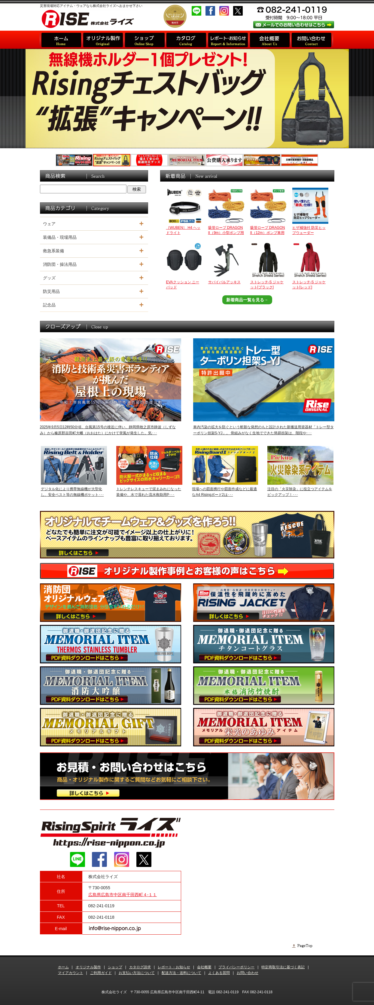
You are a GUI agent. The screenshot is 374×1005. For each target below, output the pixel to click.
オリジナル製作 (88, 967)
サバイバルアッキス (224, 282)
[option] (187, 98)
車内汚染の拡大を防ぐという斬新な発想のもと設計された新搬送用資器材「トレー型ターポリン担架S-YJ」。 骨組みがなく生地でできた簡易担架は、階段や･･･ (263, 430)
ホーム (63, 967)
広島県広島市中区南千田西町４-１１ (122, 894)
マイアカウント (70, 973)
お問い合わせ (247, 973)
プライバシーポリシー (236, 967)
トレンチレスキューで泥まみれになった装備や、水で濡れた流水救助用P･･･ (148, 492)
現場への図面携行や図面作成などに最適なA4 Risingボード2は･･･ (224, 492)
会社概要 (204, 967)
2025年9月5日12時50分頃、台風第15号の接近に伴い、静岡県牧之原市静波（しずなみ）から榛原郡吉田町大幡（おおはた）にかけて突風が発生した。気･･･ (108, 430)
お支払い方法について (137, 973)
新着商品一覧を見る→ (247, 299)
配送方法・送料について (181, 973)
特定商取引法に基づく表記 (283, 967)
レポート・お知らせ (174, 967)
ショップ (115, 967)
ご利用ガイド (101, 973)
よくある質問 (219, 973)
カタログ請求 (140, 967)
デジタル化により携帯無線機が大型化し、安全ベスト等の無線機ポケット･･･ (72, 492)
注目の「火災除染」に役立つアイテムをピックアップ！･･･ (299, 492)
